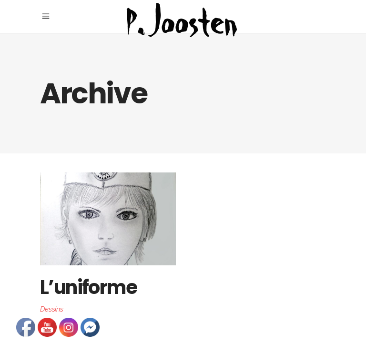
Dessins (51, 309)
